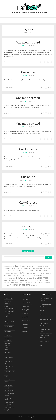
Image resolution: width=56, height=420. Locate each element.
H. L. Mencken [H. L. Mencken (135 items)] (23, 273)
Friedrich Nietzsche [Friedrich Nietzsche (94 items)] (14, 271)
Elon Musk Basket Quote (45, 305)
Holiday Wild (25, 313)
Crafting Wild (25, 310)
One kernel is (28, 149)
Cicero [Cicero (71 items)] (41, 268)
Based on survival (45, 319)
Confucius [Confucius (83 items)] (47, 268)
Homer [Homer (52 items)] (5, 275)
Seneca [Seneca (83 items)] (47, 280)
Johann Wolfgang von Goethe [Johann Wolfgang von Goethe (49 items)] (26, 275)
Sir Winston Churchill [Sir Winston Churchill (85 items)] (17, 282)
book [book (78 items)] (30, 268)
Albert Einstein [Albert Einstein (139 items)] (20, 266)
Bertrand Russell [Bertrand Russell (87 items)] (22, 268)
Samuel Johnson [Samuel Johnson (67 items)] (40, 280)
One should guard (28, 42)
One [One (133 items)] (34, 278)
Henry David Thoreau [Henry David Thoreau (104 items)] (43, 273)
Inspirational (9, 62)
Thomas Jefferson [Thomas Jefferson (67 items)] (44, 282)
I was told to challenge (44, 324)
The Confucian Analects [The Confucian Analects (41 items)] (33, 282)
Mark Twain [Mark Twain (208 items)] (17, 278)
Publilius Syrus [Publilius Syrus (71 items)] (12, 280)
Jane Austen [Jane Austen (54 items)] (16, 275)
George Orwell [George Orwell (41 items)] (7, 273)
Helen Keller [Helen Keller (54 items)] (32, 273)
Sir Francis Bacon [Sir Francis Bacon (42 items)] (7, 282)
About (29, 20)
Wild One (24, 46)
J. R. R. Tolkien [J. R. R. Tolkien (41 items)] (10, 275)
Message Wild (26, 320)
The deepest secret (45, 311)
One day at (28, 226)
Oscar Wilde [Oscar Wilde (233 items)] (42, 278)
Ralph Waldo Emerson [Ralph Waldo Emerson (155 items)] (26, 280)
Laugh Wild (25, 317)
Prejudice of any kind (45, 330)
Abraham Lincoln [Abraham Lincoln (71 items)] (9, 266)
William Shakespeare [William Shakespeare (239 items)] (20, 285)
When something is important (46, 299)
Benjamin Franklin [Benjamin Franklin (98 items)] (10, 268)
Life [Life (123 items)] (42, 275)
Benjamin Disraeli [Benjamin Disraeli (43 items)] (44, 266)
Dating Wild (25, 299)
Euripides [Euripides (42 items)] (6, 271)
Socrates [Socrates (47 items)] (27, 282)
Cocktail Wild (25, 306)
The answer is (44, 341)
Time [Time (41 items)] (50, 282)
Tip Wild (24, 331)
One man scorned (28, 98)
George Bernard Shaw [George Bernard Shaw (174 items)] (38, 271)
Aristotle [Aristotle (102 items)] (38, 266)
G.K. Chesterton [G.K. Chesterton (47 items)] (25, 271)
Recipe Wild (25, 327)
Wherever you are (45, 346)
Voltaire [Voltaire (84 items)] (6, 285)
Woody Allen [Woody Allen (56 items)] (34, 285)
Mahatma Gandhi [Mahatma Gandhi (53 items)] (8, 278)
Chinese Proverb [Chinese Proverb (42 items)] (35, 268)
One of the (28, 72)
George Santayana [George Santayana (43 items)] (14, 273)
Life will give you (45, 315)
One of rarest (28, 202)
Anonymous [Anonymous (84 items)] (30, 266)
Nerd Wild (25, 324)
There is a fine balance (44, 336)
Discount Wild (26, 303)
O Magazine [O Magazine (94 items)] (28, 278)
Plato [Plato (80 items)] (5, 280)
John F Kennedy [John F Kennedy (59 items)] (37, 275)
